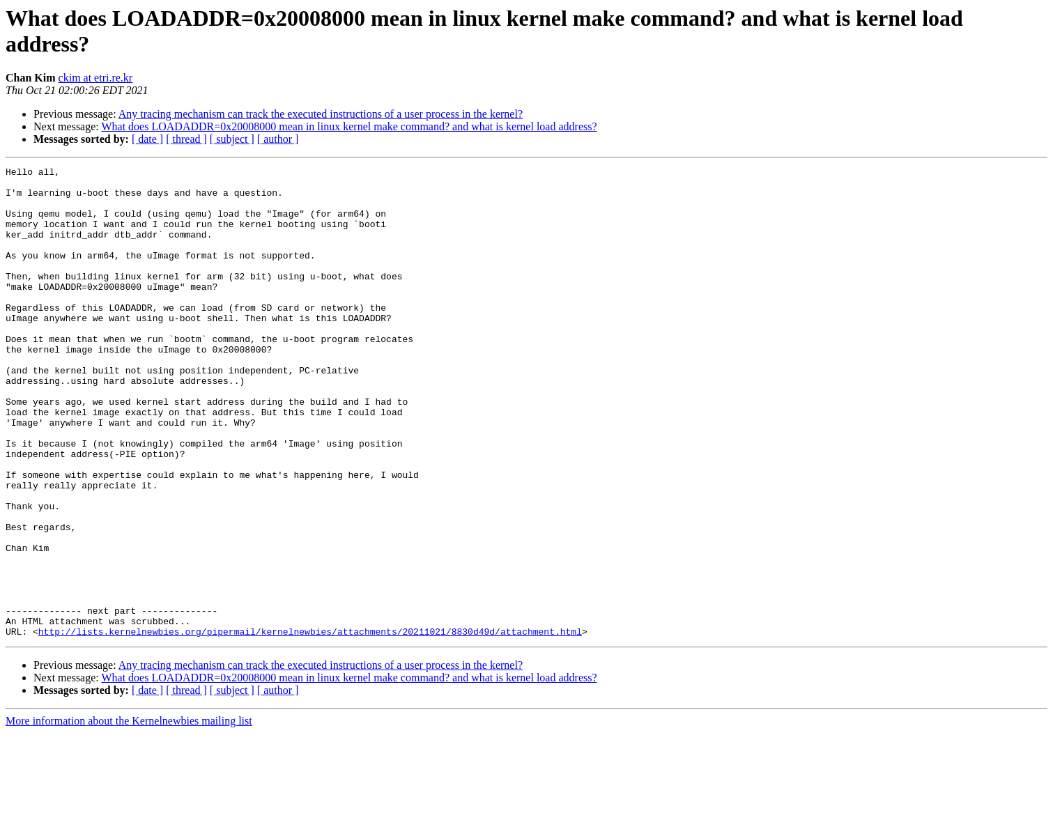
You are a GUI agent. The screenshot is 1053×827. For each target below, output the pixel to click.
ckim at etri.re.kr (96, 78)
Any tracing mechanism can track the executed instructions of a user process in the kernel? (320, 114)
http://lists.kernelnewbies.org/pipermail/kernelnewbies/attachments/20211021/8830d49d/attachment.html (310, 725)
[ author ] (278, 139)
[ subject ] (232, 139)
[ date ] (147, 139)
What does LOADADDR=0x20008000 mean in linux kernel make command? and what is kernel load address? (349, 126)
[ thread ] (186, 139)
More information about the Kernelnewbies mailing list (129, 815)
